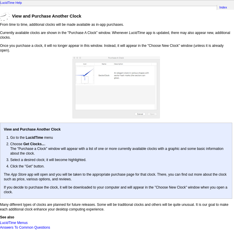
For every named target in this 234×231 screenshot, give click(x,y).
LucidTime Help (11, 2)
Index (223, 7)
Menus (14, 223)
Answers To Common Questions (25, 227)
